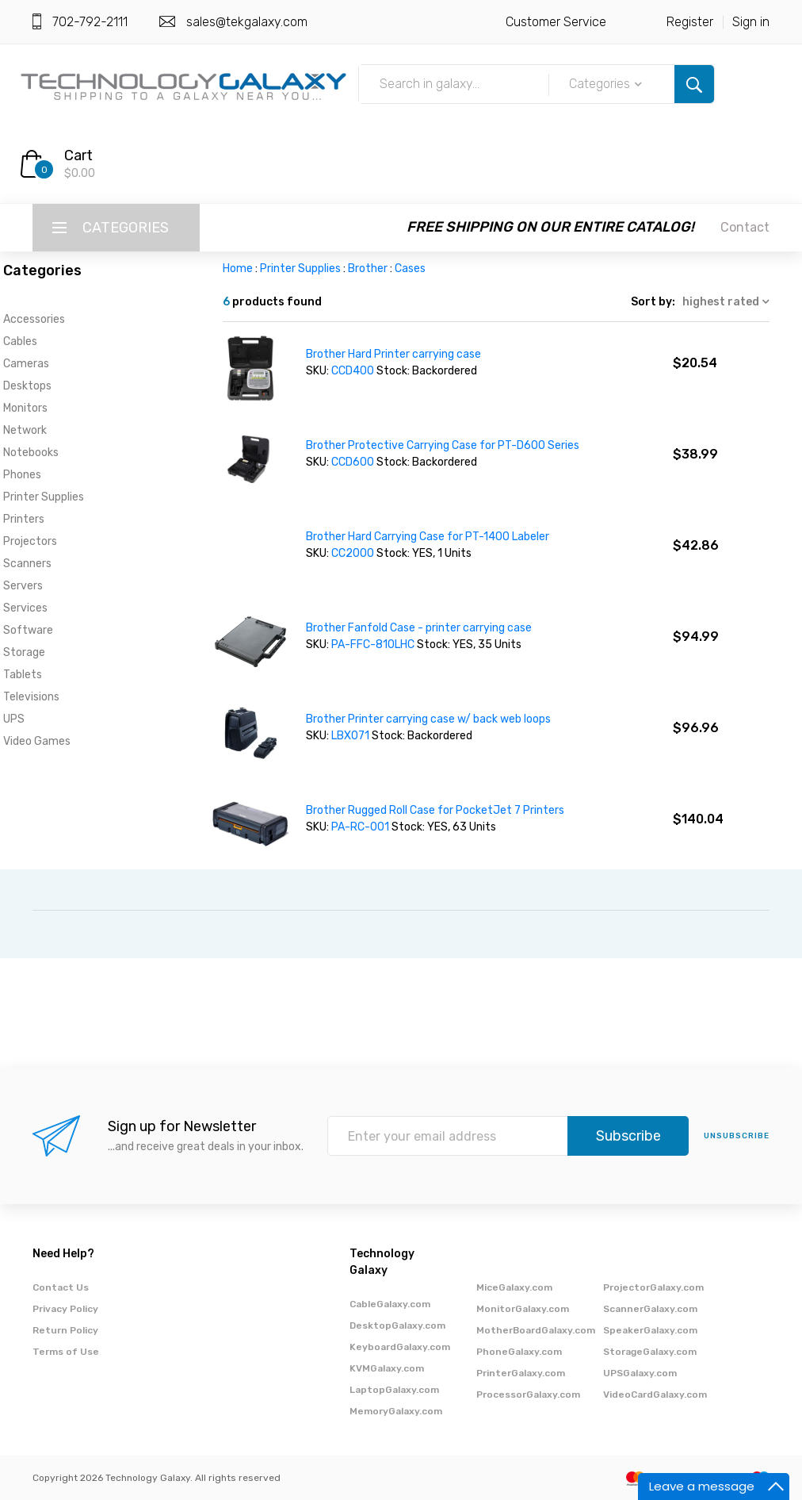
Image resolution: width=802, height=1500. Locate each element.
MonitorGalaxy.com (522, 1308)
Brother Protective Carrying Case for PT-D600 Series (442, 445)
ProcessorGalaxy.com (528, 1394)
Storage (24, 652)
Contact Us (60, 1287)
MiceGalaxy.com (514, 1287)
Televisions (31, 697)
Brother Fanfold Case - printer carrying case (419, 628)
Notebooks (31, 452)
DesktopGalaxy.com (397, 1325)
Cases (410, 268)
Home (238, 268)
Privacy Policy (65, 1308)
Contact (745, 227)
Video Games (37, 741)
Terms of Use (65, 1351)
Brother (368, 268)
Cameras (26, 363)
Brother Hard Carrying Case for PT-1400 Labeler (427, 536)
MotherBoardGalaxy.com (535, 1330)
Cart (78, 155)
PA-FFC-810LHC (372, 644)
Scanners (27, 563)
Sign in (751, 21)
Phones (22, 474)
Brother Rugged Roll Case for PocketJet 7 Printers (435, 810)
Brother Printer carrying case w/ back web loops (428, 719)
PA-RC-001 (360, 827)
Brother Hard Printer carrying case (393, 354)
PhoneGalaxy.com (519, 1351)
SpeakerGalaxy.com (650, 1330)
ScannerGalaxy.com (650, 1308)
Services (25, 608)
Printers (23, 519)
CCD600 (352, 462)
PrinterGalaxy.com (520, 1373)
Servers (23, 586)
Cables (20, 341)
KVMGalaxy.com (386, 1368)
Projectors (30, 541)
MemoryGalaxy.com (395, 1411)
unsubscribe (737, 1136)
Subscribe (628, 1136)
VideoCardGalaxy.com (655, 1394)
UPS (14, 719)
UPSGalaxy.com (640, 1373)
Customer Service (556, 21)
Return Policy (65, 1330)
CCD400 (352, 371)
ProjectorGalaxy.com (653, 1287)
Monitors (25, 408)
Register (689, 21)
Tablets (22, 674)
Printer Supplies (43, 497)
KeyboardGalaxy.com (399, 1346)
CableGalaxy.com (389, 1304)
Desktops (27, 386)
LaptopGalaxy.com (394, 1389)
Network (25, 430)
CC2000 (352, 553)
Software (28, 630)
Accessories (34, 319)
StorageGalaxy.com (650, 1351)
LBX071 (350, 735)
